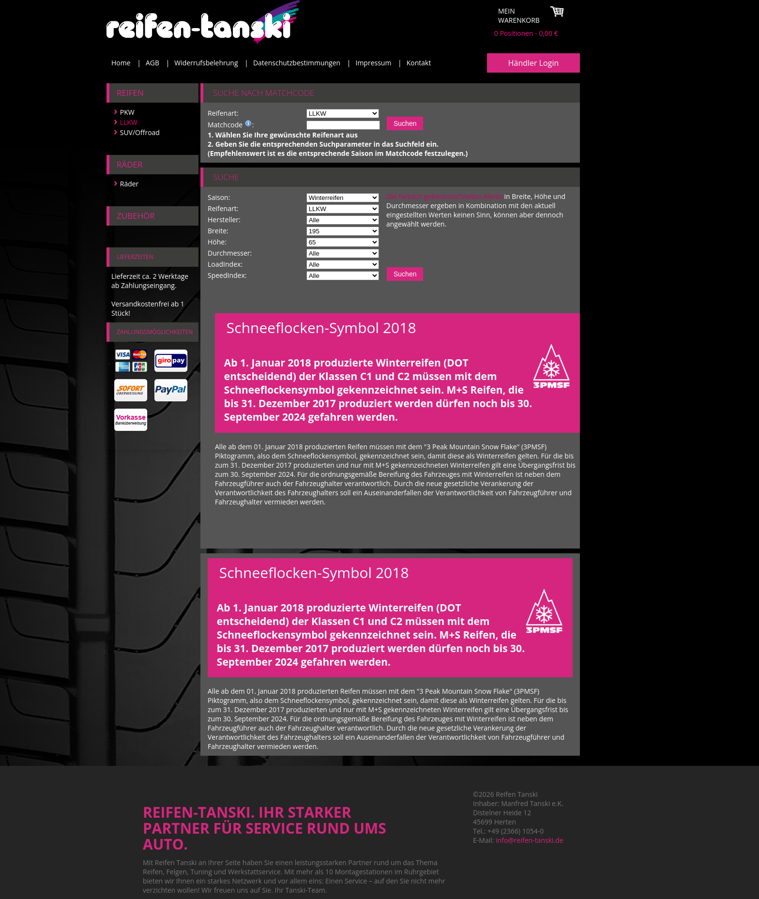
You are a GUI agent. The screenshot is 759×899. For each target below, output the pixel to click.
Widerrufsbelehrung (206, 62)
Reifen (130, 92)
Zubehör (136, 215)
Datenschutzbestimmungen (296, 62)
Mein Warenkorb (519, 15)
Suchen (405, 123)
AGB (152, 62)
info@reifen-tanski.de (529, 840)
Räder (130, 164)
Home (121, 62)
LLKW (128, 122)
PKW (127, 112)
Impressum (373, 62)
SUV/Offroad (140, 132)
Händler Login (533, 63)
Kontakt (419, 62)
